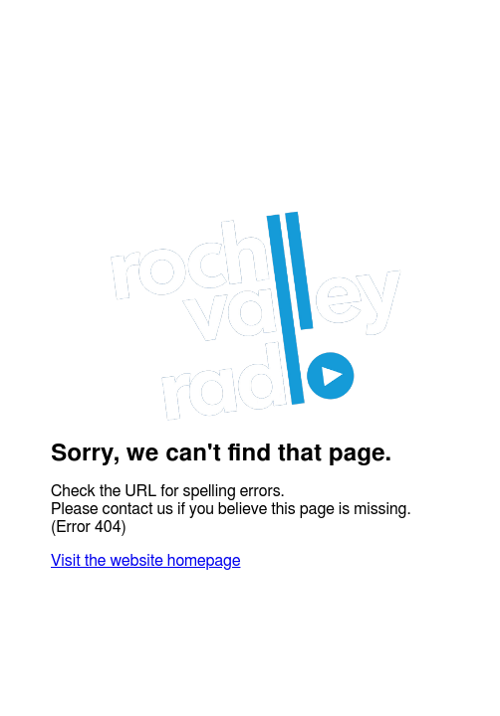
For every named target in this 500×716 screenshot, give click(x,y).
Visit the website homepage (145, 561)
